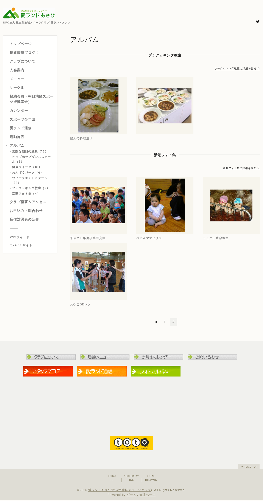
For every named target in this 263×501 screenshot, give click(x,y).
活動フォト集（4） (26, 194)
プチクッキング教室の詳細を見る (237, 68)
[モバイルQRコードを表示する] (32, 245)
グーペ (131, 495)
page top (248, 467)
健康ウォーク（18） (27, 167)
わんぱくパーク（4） (28, 172)
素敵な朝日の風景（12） (30, 151)
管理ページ (147, 495)
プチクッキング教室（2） (31, 188)
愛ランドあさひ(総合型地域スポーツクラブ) (120, 490)
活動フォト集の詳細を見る (241, 168)
